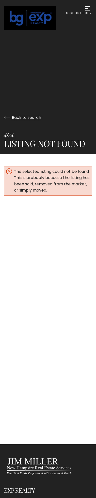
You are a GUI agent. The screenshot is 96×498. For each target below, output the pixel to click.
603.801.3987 (79, 13)
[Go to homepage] (35, 18)
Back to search (22, 117)
